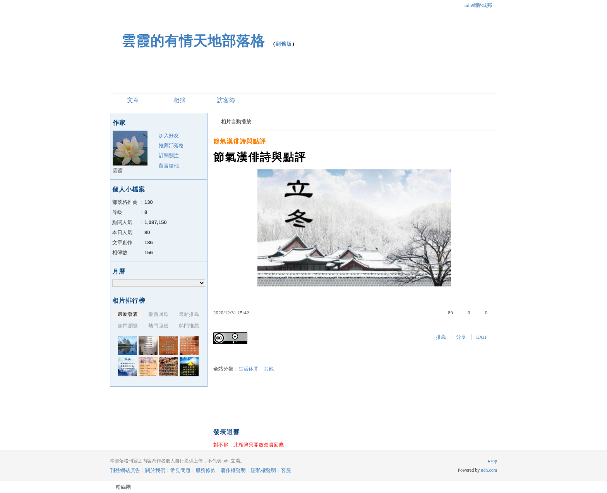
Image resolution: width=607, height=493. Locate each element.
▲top (492, 461)
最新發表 (128, 314)
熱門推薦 (189, 326)
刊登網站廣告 (125, 470)
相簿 (179, 100)
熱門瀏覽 (128, 326)
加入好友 (169, 135)
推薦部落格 (171, 145)
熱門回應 (158, 326)
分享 (461, 337)
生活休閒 (248, 369)
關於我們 (155, 470)
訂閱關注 (169, 156)
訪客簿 (226, 100)
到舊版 (284, 44)
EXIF (481, 337)
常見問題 (180, 470)
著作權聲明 (233, 470)
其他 (269, 369)
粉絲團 (123, 487)
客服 (286, 470)
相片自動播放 (236, 121)
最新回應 (158, 314)
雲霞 (118, 170)
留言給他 (169, 166)
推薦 (441, 337)
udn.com (489, 470)
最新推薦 (189, 314)
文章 (133, 100)
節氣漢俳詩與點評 (239, 141)
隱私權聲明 (263, 470)
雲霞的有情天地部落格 (193, 41)
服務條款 (205, 470)
